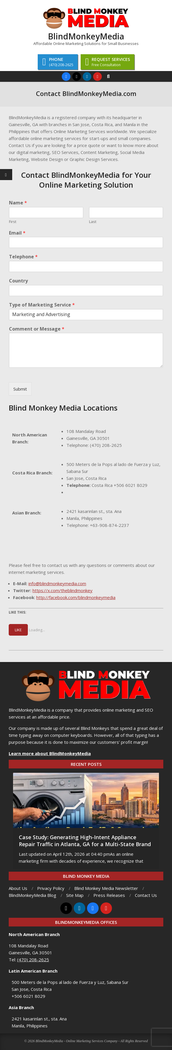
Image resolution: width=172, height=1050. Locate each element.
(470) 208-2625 (106, 445)
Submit (20, 389)
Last (92, 221)
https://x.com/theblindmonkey (62, 590)
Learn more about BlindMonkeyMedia (50, 753)
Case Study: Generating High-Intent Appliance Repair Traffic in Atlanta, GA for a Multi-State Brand (85, 841)
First (12, 221)
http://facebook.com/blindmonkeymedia (75, 597)
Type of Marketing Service (42, 305)
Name (18, 203)
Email (17, 233)
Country (18, 281)
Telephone (23, 257)
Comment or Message (36, 329)
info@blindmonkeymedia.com (57, 583)
